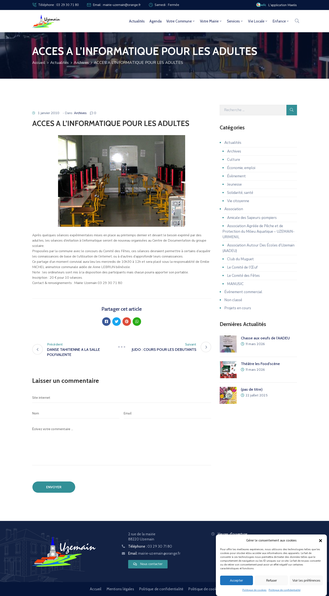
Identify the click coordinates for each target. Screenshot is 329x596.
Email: (154, 553)
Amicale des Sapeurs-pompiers (252, 217)
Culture (233, 159)
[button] (320, 540)
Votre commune (180, 21)
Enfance (281, 21)
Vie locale (258, 21)
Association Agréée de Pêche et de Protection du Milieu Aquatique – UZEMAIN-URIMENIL (258, 231)
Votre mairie (211, 21)
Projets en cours (237, 308)
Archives (81, 62)
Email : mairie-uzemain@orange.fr (117, 5)
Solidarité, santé (240, 192)
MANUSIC (235, 283)
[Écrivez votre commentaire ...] (121, 444)
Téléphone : (150, 546)
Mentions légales (120, 589)
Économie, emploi (241, 167)
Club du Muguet (240, 259)
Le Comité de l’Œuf (242, 267)
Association (233, 209)
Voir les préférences (306, 580)
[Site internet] (121, 398)
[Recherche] (253, 110)
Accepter (236, 580)
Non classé (233, 300)
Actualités (137, 21)
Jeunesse (234, 184)
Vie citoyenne (238, 201)
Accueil (38, 62)
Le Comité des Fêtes (243, 275)
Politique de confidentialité (284, 590)
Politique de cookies (254, 590)
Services (235, 21)
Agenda (155, 21)
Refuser (271, 580)
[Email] (167, 413)
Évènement (236, 176)
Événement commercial (243, 292)
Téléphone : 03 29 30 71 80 (58, 5)
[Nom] (76, 413)
